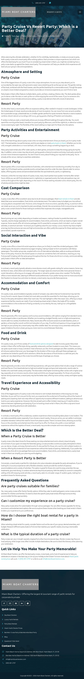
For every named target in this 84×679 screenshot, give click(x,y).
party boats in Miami (58, 143)
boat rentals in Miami (66, 199)
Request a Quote (54, 12)
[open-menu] (80, 12)
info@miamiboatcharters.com (53, 559)
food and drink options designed (41, 344)
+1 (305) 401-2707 (24, 559)
